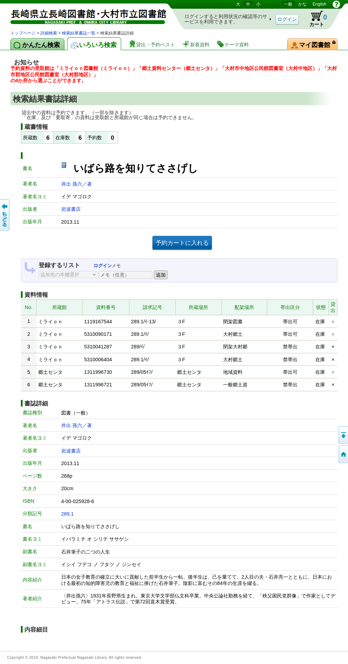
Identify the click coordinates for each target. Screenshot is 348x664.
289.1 (67, 514)
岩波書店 (71, 209)
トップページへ (343, 454)
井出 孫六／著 (76, 184)
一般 (288, 4)
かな (302, 4)
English (319, 4)
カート (315, 18)
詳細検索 (48, 33)
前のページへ (5, 215)
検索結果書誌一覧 (78, 33)
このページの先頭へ (343, 435)
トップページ (22, 33)
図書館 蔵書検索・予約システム (83, 15)
